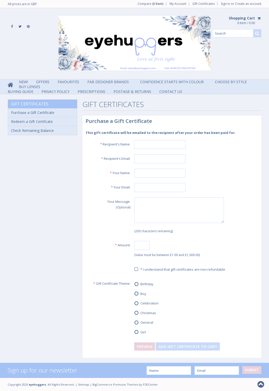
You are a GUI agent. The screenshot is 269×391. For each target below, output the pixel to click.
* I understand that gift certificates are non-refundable (179, 269)
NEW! (23, 81)
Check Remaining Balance (32, 130)
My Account (178, 4)
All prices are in (22, 4)
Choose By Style (231, 81)
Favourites (68, 81)
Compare (150, 4)
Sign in (225, 4)
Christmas (145, 313)
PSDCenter (150, 384)
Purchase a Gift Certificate (32, 112)
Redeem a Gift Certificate (32, 121)
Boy (140, 294)
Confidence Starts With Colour (172, 81)
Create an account (248, 4)
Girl (140, 332)
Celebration (146, 303)
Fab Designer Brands (108, 81)
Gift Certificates (203, 4)
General (143, 322)
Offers (42, 81)
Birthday (143, 284)
